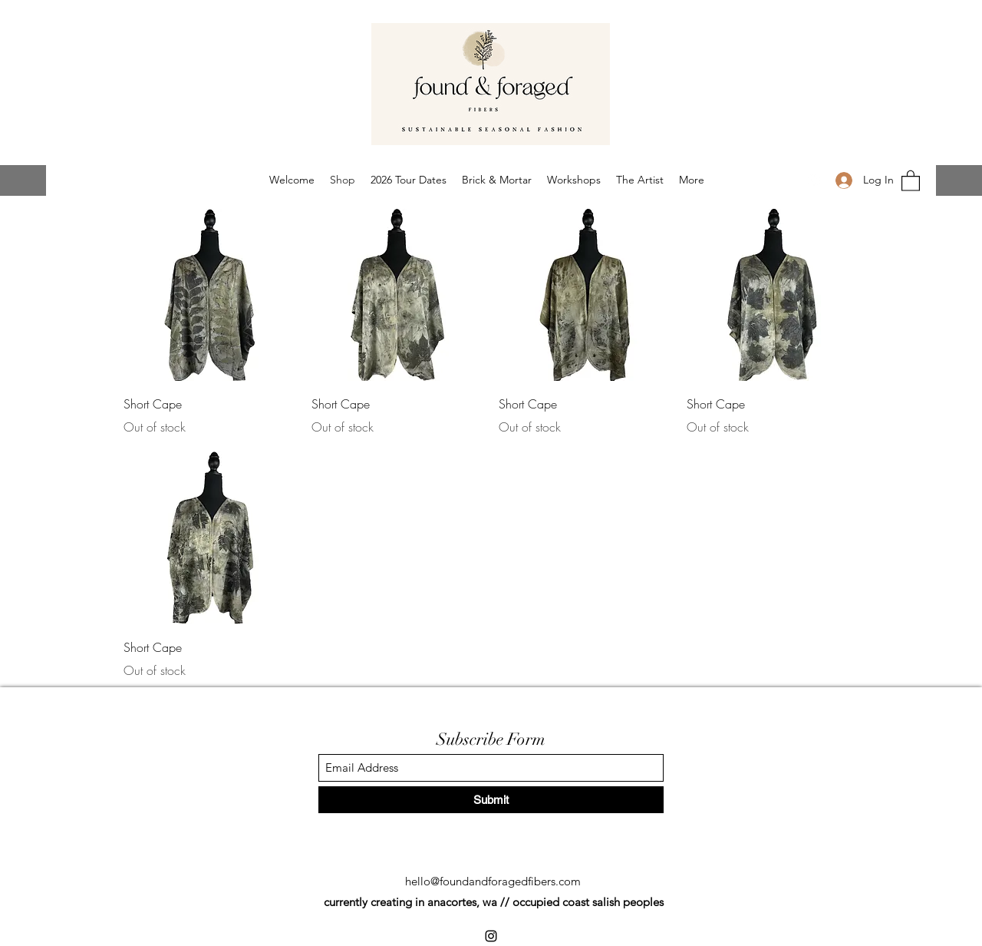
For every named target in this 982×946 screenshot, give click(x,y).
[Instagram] (814, 180)
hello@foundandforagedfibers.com (493, 881)
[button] (910, 180)
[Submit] (491, 799)
